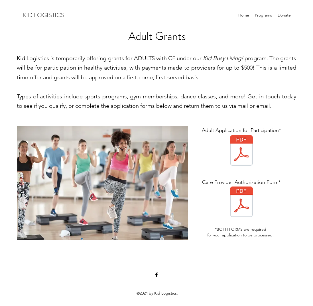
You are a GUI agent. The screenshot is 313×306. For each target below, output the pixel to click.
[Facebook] (156, 274)
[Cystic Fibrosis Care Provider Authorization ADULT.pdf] (241, 202)
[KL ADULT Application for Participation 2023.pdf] (241, 151)
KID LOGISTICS (43, 15)
